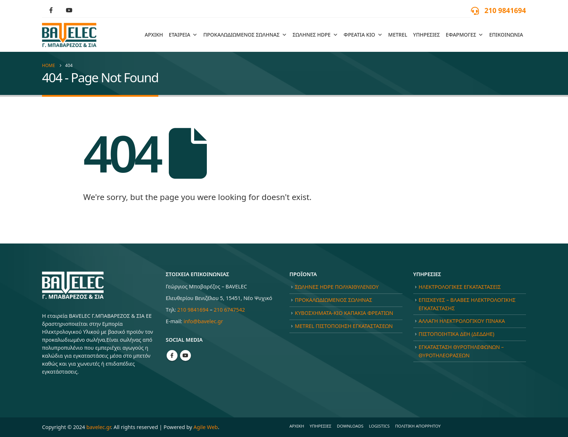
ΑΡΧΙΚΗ (154, 34)
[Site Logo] (69, 34)
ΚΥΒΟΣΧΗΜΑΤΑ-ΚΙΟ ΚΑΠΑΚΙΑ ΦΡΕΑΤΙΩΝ (344, 312)
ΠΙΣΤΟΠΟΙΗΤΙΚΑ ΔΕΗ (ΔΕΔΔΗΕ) (456, 333)
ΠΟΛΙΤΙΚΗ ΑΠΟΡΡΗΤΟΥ (418, 426)
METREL (398, 34)
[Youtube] (69, 10)
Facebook (172, 355)
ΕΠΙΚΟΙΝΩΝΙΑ (506, 34)
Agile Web (205, 427)
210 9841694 (192, 309)
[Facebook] (51, 10)
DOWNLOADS (350, 426)
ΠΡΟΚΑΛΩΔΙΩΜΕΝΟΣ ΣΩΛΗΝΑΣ (245, 35)
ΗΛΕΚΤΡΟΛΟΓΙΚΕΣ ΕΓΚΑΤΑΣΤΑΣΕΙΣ (460, 286)
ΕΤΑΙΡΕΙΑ (183, 35)
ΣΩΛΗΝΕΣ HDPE (315, 35)
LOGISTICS (379, 426)
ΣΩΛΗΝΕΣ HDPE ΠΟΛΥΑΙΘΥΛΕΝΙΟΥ (337, 286)
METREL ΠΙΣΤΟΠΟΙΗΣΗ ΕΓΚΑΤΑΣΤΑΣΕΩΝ (344, 325)
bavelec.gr (98, 427)
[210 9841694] (498, 10)
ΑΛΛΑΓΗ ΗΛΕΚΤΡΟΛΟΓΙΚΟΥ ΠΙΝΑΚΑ (462, 320)
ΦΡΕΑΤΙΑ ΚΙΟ (363, 35)
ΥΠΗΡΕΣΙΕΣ (426, 34)
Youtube (185, 355)
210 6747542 (229, 309)
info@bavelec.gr (203, 321)
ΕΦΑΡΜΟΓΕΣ (464, 35)
